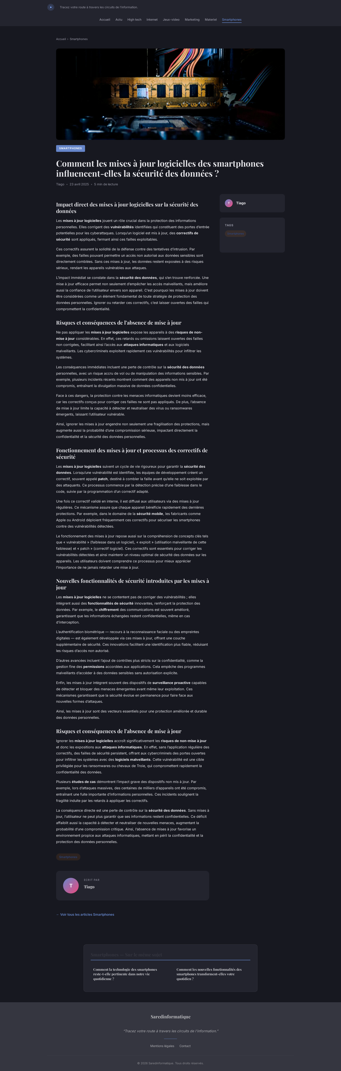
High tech (134, 19)
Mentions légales (162, 1046)
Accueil (104, 19)
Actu (118, 19)
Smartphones (232, 19)
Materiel (211, 19)
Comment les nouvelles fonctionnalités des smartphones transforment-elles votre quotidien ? (209, 974)
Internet (152, 19)
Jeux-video (171, 19)
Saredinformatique (171, 1016)
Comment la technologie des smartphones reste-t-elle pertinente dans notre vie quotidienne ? (125, 974)
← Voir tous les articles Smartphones (85, 914)
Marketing (192, 19)
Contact (185, 1046)
